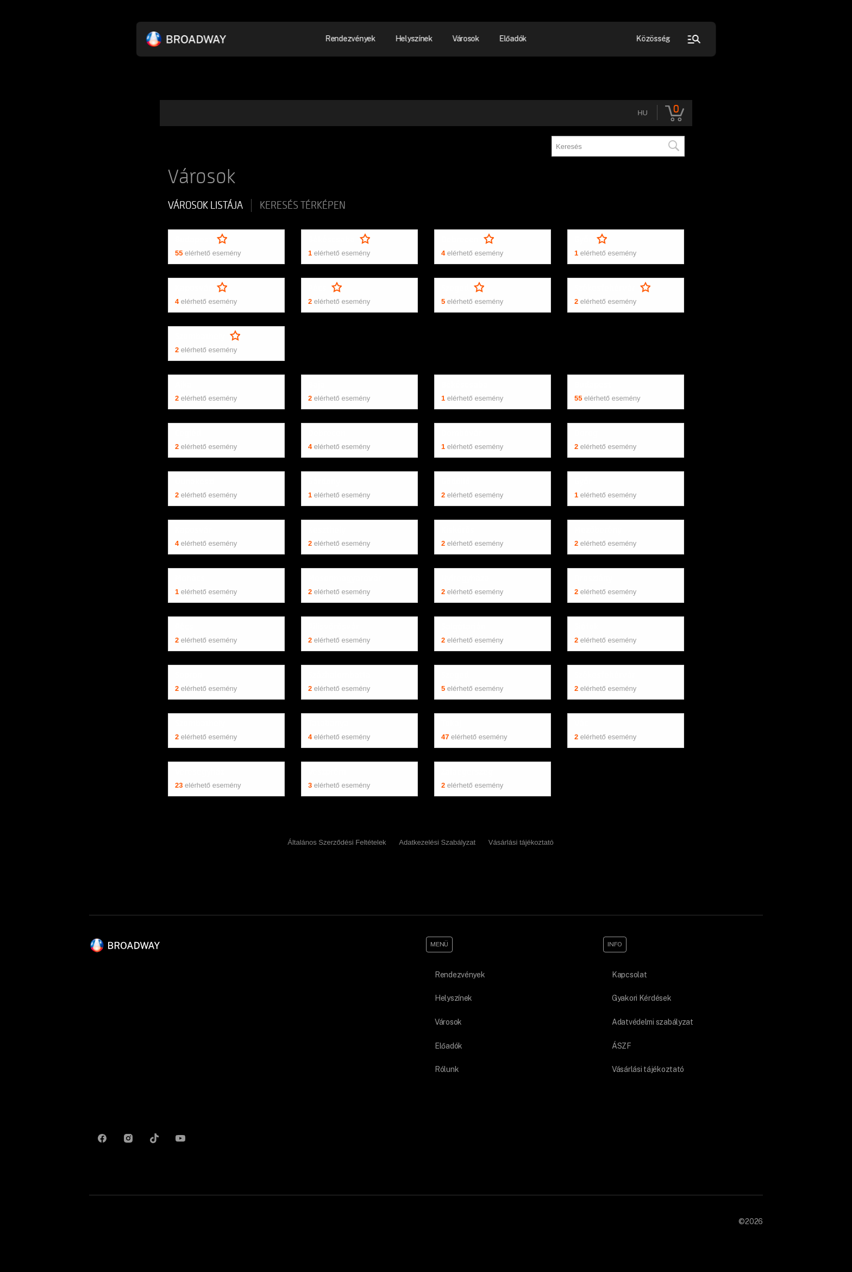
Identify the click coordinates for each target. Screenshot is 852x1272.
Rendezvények (350, 38)
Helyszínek (414, 38)
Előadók (513, 38)
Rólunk (447, 1069)
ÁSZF (621, 1046)
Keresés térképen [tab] (303, 205)
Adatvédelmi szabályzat (652, 1022)
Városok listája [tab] (205, 205)
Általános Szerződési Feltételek (336, 842)
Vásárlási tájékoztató (521, 842)
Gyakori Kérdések (642, 998)
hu (642, 113)
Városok (465, 38)
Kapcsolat (629, 974)
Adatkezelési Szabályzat (437, 842)
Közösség (653, 38)
